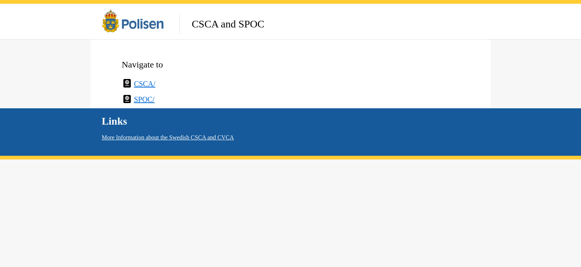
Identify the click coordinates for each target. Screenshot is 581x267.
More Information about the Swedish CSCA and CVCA (168, 137)
